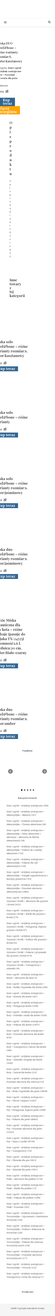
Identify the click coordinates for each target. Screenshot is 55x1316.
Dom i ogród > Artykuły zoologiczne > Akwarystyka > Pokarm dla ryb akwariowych (26, 862)
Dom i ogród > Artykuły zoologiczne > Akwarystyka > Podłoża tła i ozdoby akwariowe (26, 850)
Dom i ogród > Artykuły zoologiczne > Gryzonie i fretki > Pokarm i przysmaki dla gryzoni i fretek (26, 952)
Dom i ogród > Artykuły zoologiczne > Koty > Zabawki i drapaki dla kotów (26, 1059)
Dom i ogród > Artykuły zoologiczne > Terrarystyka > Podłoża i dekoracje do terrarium (26, 1229)
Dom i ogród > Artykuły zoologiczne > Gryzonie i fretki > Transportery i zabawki (26, 965)
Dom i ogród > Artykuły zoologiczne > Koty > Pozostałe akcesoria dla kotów (26, 1034)
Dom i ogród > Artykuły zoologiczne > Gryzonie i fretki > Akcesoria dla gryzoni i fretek (27, 901)
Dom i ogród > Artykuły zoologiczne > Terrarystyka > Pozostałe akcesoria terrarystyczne (26, 1254)
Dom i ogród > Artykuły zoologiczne (27, 805)
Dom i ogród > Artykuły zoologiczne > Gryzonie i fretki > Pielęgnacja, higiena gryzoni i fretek (26, 926)
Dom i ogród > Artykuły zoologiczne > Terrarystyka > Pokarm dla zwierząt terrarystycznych (26, 1242)
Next (44, 771)
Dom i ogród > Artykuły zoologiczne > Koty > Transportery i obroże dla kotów (26, 1047)
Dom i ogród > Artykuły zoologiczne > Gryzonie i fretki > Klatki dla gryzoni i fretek (26, 914)
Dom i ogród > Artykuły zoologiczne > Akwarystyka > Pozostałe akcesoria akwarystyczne (26, 888)
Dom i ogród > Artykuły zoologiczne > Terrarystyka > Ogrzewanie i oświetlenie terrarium (27, 1216)
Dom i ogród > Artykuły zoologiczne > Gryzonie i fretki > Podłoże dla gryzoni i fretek (27, 939)
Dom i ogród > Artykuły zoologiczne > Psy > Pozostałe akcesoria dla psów (26, 1128)
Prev (10, 771)
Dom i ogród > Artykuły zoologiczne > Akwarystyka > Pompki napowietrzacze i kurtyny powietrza (27, 875)
